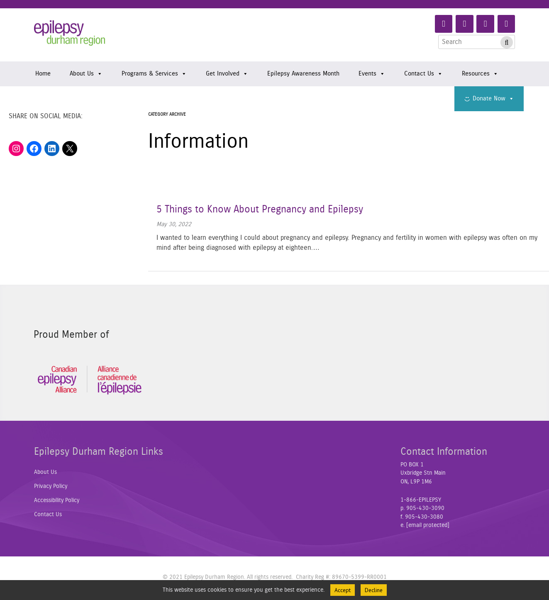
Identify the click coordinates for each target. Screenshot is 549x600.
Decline (374, 590)
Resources (480, 73)
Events (372, 73)
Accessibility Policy (56, 500)
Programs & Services (154, 73)
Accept (342, 590)
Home (43, 74)
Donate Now (493, 98)
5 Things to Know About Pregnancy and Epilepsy (259, 210)
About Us (86, 73)
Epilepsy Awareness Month (303, 74)
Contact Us (423, 73)
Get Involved (227, 73)
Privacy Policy (50, 486)
